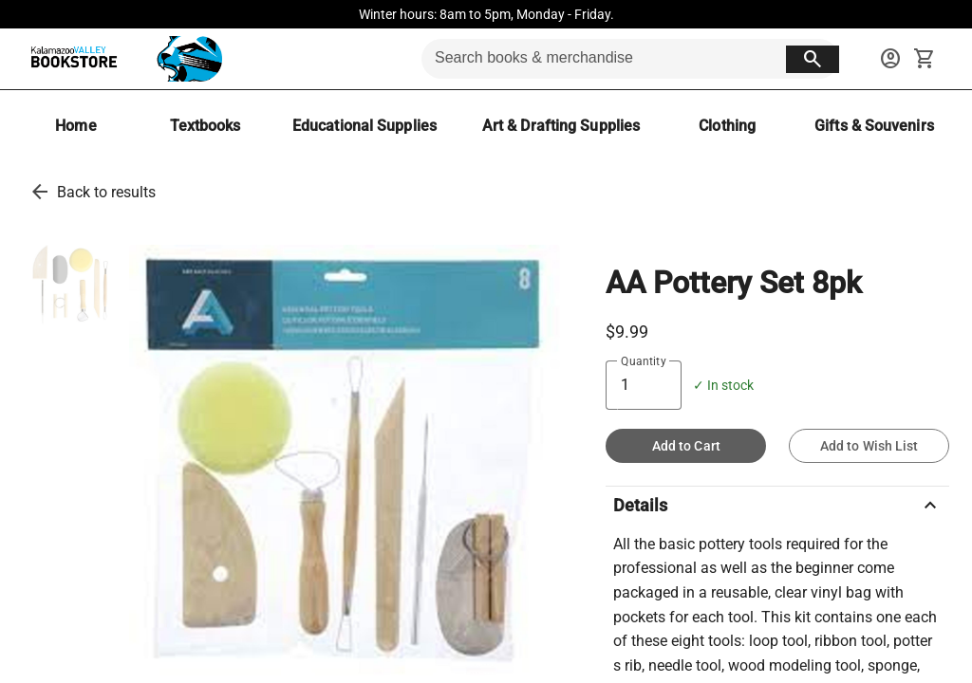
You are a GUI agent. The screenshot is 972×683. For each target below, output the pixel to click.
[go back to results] (40, 192)
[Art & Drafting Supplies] (561, 125)
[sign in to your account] (890, 59)
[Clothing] (727, 125)
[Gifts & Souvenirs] (874, 125)
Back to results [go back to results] (106, 192)
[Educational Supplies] (364, 125)
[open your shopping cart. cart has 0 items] (924, 59)
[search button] (812, 59)
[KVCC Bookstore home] (122, 59)
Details (777, 505)
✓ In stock (723, 386)
